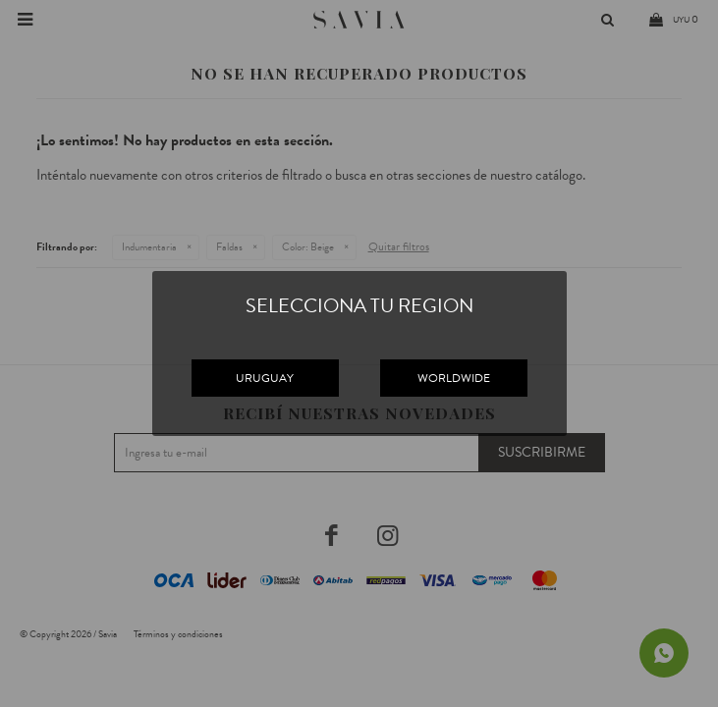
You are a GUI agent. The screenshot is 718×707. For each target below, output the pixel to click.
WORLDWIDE (453, 378)
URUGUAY (265, 378)
